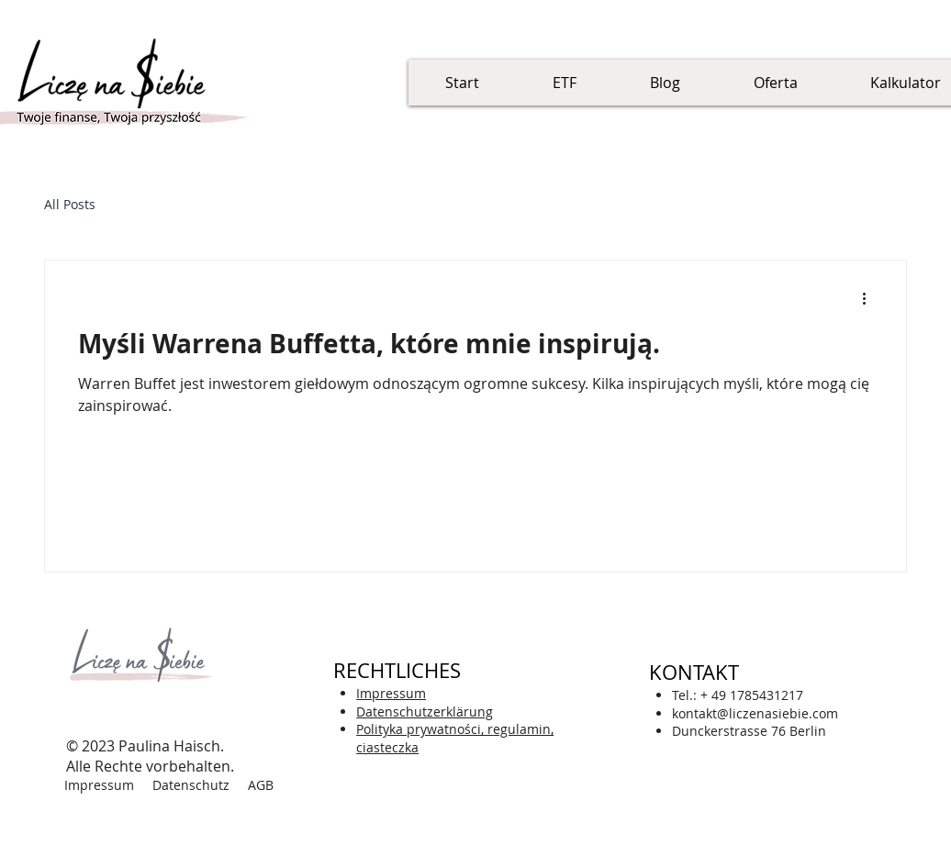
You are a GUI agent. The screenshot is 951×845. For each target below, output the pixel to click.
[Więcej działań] (870, 298)
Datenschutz (190, 785)
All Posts (69, 204)
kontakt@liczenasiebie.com (755, 713)
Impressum (99, 785)
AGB (261, 785)
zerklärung (424, 711)
